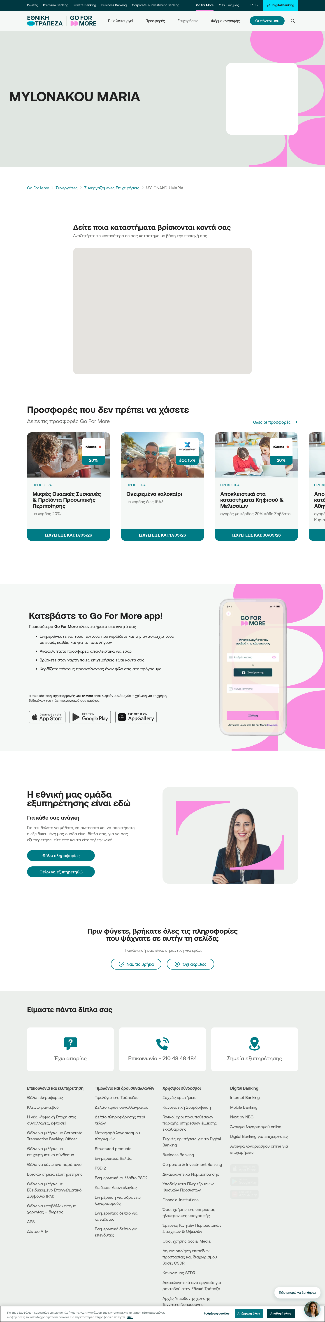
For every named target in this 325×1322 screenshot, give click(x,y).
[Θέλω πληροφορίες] (61, 855)
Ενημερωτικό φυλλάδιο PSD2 (121, 1177)
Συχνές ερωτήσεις (179, 1097)
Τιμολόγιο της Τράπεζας (117, 1097)
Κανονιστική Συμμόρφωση (186, 1107)
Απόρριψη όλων (248, 1313)
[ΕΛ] (253, 5)
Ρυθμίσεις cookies (217, 1313)
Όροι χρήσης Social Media (186, 1241)
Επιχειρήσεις (188, 21)
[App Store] (49, 713)
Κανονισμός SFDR (178, 1272)
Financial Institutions (180, 1199)
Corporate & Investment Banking (155, 5)
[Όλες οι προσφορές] (275, 422)
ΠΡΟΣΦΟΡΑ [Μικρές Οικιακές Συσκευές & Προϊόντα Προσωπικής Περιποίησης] (42, 485)
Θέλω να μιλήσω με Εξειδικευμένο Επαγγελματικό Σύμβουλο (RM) (54, 1190)
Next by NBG (241, 1117)
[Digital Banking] (280, 5)
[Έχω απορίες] (70, 1049)
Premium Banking (55, 5)
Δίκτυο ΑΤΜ (38, 1231)
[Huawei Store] (247, 1194)
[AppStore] (247, 1168)
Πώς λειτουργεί (120, 21)
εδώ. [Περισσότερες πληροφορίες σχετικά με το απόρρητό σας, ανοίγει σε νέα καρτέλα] (130, 1317)
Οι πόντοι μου (267, 21)
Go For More (205, 5)
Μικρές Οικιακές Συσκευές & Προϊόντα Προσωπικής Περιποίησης (66, 500)
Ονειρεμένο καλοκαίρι (154, 494)
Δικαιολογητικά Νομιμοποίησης (190, 1174)
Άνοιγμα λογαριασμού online (255, 1126)
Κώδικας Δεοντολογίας (116, 1187)
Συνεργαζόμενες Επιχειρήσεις (111, 187)
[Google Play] (92, 713)
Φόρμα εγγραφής (225, 21)
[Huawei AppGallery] (138, 713)
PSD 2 (100, 1168)
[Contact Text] (162, 1049)
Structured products (113, 1148)
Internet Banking (245, 1097)
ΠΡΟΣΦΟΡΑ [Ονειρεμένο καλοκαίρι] (136, 485)
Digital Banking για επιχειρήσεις (259, 1136)
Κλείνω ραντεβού (43, 1107)
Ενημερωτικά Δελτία (113, 1158)
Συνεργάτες (67, 187)
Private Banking (85, 5)
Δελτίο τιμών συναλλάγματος (121, 1107)
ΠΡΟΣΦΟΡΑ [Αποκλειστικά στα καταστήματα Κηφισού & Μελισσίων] (230, 485)
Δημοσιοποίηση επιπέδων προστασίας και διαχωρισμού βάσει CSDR (189, 1256)
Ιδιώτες (32, 5)
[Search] (292, 21)
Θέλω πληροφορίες (45, 1097)
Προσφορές (155, 21)
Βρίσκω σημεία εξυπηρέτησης (55, 1174)
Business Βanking (178, 1154)
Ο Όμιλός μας (229, 5)
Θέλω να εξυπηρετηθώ (61, 872)
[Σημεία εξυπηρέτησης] (254, 1049)
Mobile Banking (244, 1107)
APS (31, 1221)
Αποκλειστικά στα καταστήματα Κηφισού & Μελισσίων (252, 500)
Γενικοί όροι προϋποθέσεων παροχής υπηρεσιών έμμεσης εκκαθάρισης (189, 1123)
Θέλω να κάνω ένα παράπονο (54, 1164)
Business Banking (114, 5)
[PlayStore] (247, 1181)
